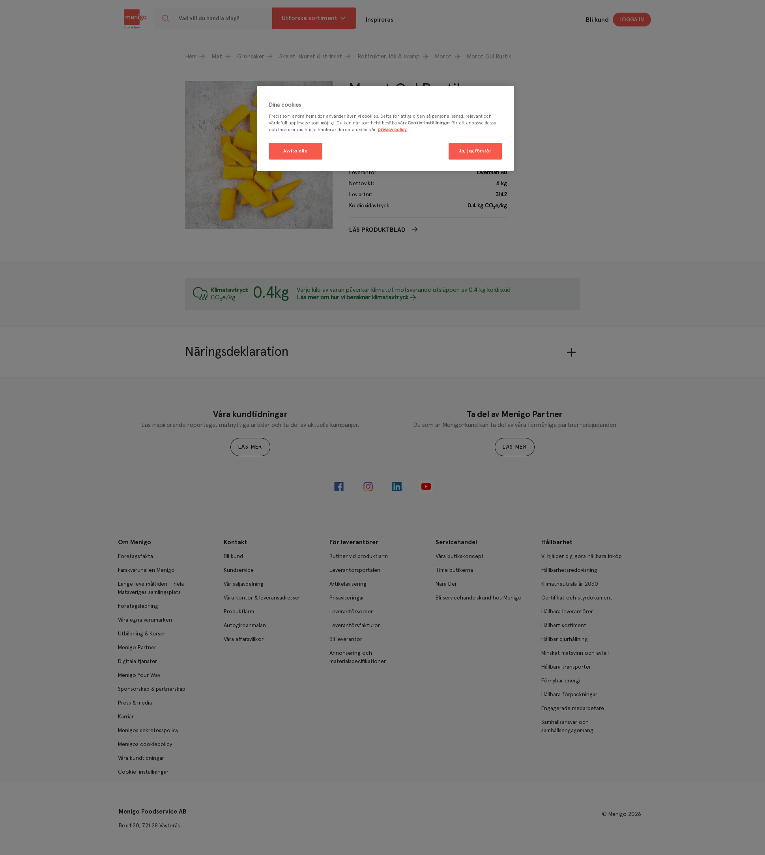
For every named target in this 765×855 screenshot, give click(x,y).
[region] (385, 128)
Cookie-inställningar (429, 123)
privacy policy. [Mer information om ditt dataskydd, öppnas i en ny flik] (393, 130)
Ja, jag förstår (475, 151)
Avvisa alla (295, 151)
